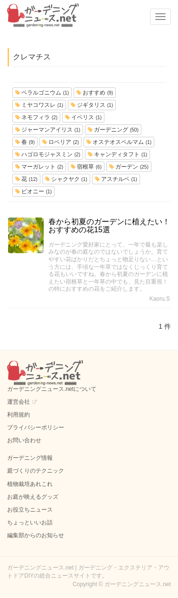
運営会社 (18, 402)
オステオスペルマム (118, 142)
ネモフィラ (36, 117)
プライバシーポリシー (35, 427)
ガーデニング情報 (30, 458)
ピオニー (33, 191)
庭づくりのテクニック (35, 470)
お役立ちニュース (30, 509)
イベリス (83, 117)
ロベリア (60, 142)
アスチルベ (116, 179)
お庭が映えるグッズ (32, 497)
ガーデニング (113, 129)
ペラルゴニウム (42, 92)
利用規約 (18, 414)
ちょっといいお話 (30, 522)
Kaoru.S (160, 298)
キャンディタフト (117, 154)
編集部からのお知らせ (35, 535)
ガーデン (129, 166)
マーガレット (39, 166)
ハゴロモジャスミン (47, 154)
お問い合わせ (24, 440)
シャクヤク (66, 179)
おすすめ (94, 92)
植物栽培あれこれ (30, 484)
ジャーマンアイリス (47, 129)
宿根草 (86, 166)
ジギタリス (92, 105)
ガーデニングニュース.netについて (51, 389)
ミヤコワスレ (39, 105)
